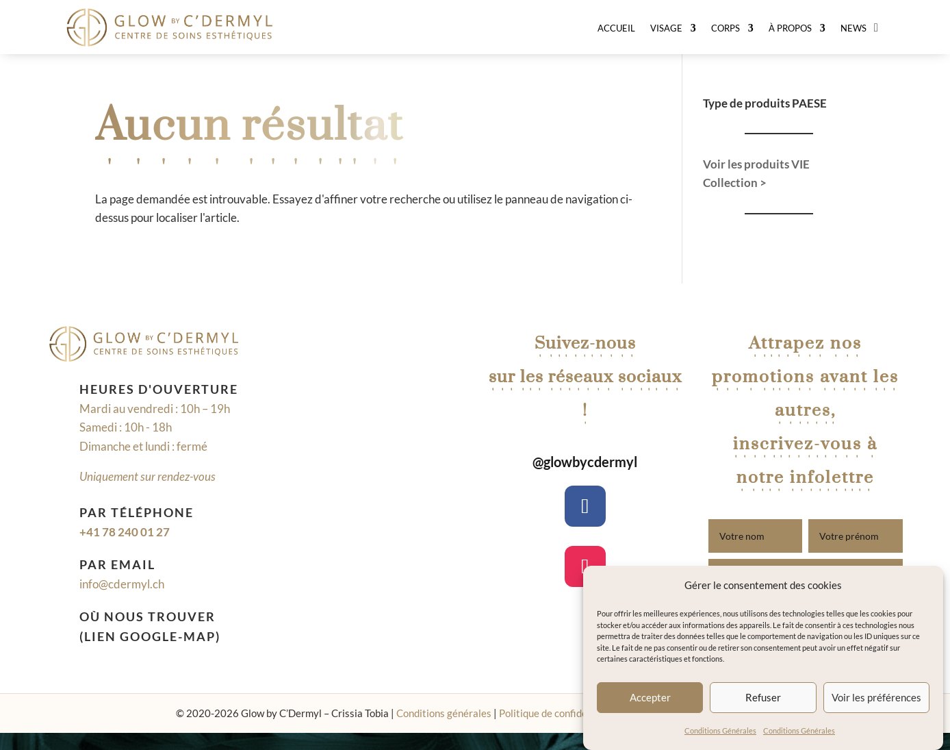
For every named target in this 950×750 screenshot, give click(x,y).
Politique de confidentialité (559, 713)
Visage (666, 28)
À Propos (790, 28)
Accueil (616, 28)
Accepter (650, 697)
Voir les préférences (876, 697)
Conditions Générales (720, 730)
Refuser (763, 697)
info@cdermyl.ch (121, 584)
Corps (725, 28)
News (853, 28)
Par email (117, 564)
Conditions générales (443, 713)
